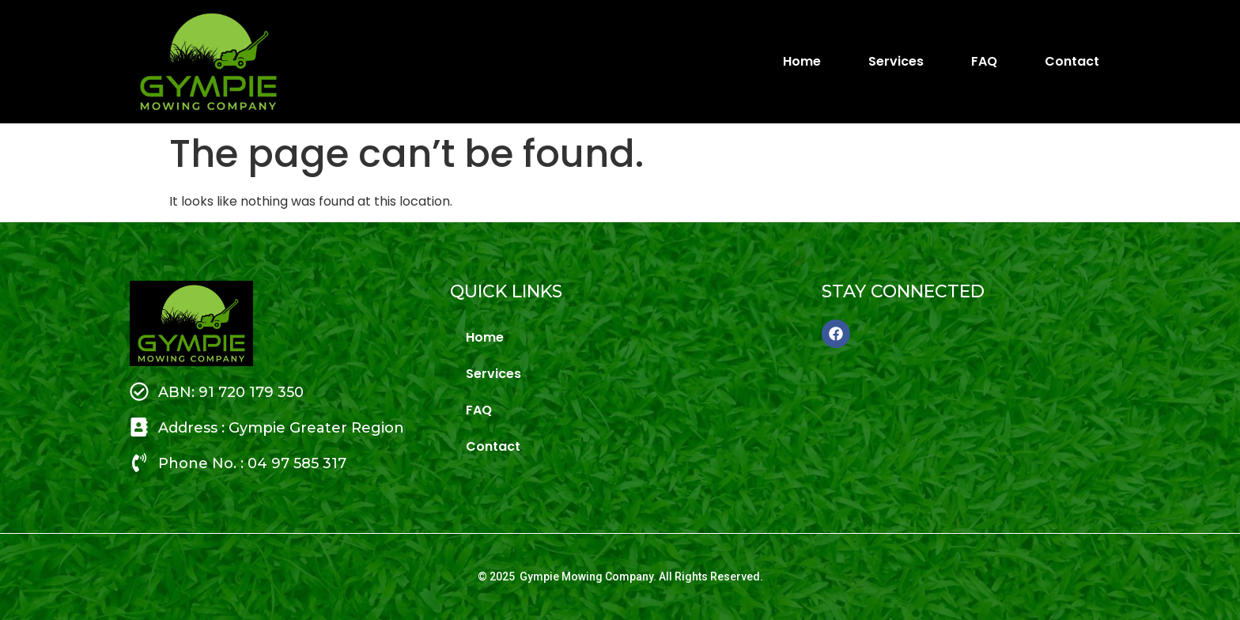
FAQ (984, 61)
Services (896, 61)
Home (802, 61)
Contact (1073, 61)
